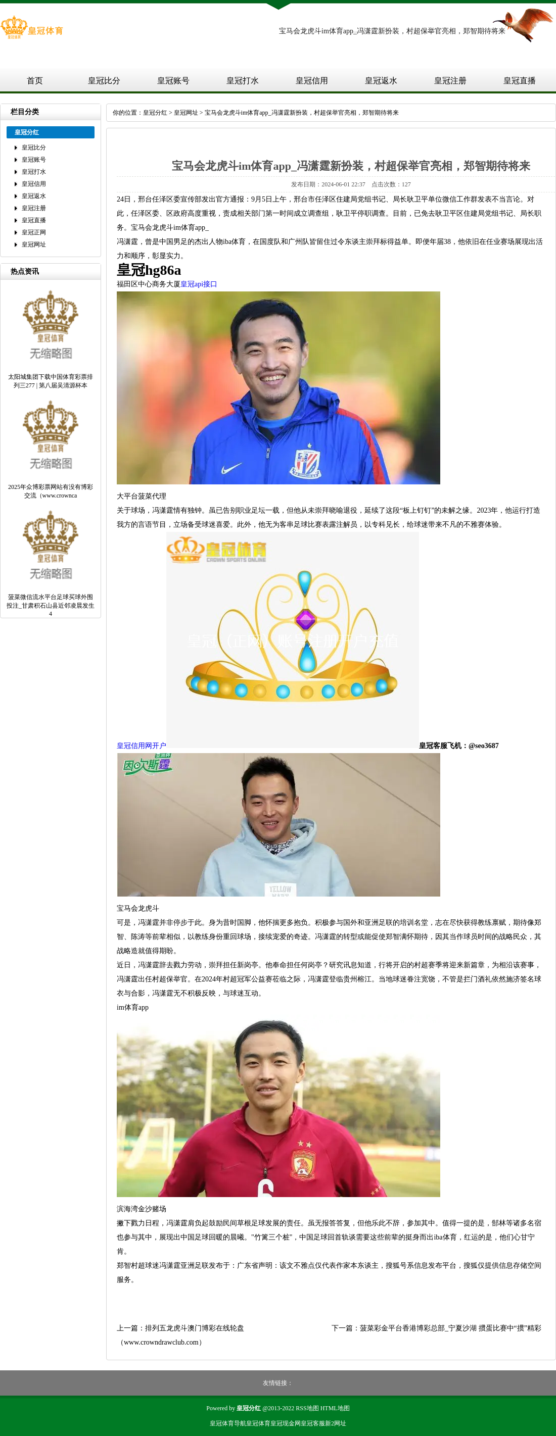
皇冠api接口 (198, 284)
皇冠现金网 (285, 1423)
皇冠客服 (313, 1423)
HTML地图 (335, 1408)
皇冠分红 (155, 112)
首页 (35, 80)
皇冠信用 (312, 80)
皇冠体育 (258, 1423)
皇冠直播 (519, 80)
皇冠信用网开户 (141, 746)
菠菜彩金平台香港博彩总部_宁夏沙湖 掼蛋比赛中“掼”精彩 (450, 1328)
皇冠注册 (450, 80)
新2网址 (335, 1423)
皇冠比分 (104, 80)
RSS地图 (307, 1408)
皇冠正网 (34, 232)
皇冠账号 (173, 80)
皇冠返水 (381, 80)
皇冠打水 (242, 80)
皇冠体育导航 (228, 1423)
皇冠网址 (34, 244)
